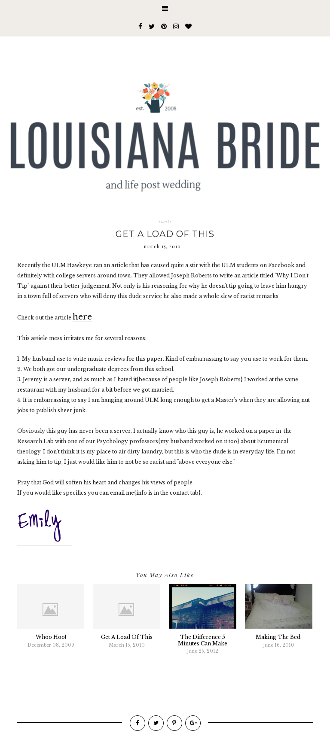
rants (165, 222)
